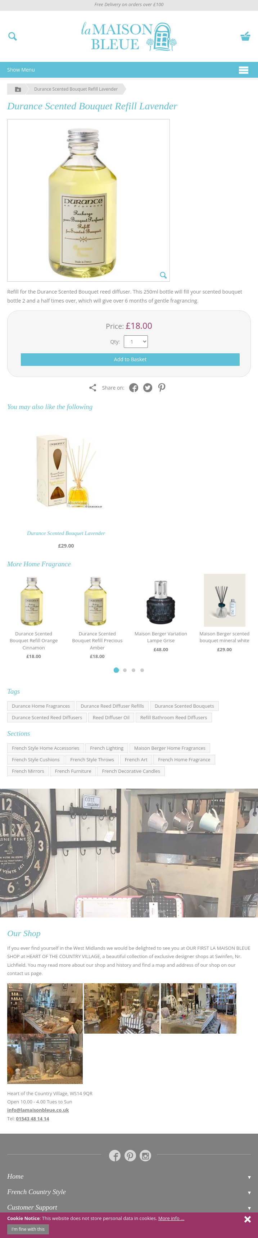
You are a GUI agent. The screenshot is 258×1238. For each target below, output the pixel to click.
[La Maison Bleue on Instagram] (145, 1155)
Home (15, 1176)
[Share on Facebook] (135, 387)
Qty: (115, 341)
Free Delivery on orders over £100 (128, 4)
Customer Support (32, 1207)
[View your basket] (245, 36)
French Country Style (36, 1192)
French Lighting (106, 748)
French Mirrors (28, 771)
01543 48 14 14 (32, 1118)
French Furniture (73, 771)
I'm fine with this (28, 1229)
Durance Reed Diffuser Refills (112, 706)
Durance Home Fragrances (41, 706)
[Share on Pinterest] (163, 387)
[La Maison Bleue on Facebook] (115, 1155)
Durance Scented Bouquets (184, 706)
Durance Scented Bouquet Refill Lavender (76, 89)
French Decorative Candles (131, 771)
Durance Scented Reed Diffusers (47, 717)
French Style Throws (92, 759)
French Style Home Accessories (46, 748)
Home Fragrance (47, 564)
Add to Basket (130, 359)
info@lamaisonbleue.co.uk (38, 1110)
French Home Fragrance (184, 759)
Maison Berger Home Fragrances (169, 748)
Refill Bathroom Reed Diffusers (173, 717)
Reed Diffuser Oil (111, 717)
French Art (136, 759)
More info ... (171, 1218)
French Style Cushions (36, 759)
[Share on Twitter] (149, 387)
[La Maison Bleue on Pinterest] (130, 1155)
